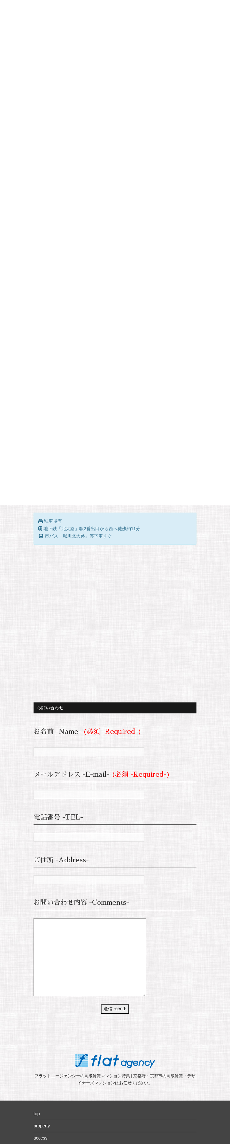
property (42, 1023)
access (41, 1035)
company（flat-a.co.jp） (57, 1059)
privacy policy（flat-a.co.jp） (62, 1071)
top (37, 1011)
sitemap (41, 1047)
